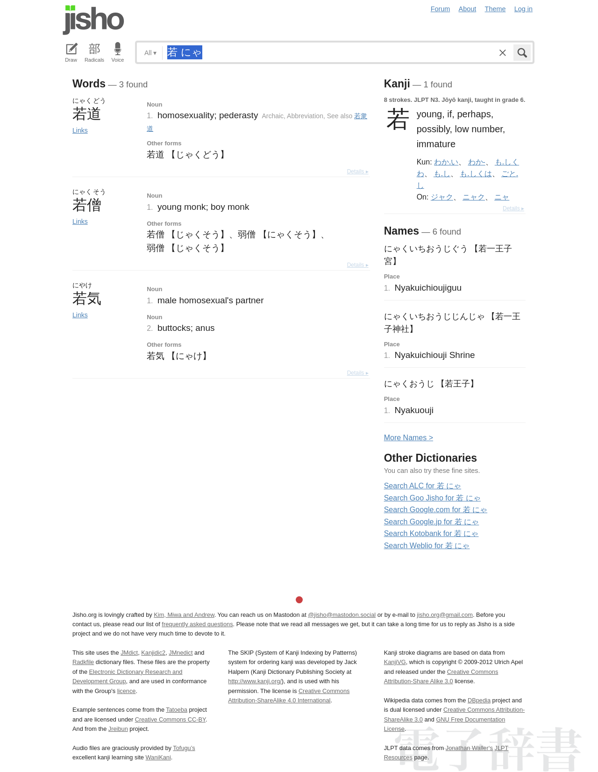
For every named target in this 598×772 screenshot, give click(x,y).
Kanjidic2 (153, 652)
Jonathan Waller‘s (469, 747)
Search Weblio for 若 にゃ (427, 546)
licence (126, 690)
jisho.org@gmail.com (445, 614)
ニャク (474, 197)
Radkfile (83, 661)
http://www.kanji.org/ (255, 681)
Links (80, 130)
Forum (440, 9)
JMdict (129, 652)
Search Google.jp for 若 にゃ (431, 522)
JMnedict (180, 652)
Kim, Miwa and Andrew (184, 614)
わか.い (446, 162)
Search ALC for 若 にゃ (422, 486)
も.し (442, 173)
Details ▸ (358, 171)
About (468, 9)
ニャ (501, 197)
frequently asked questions (197, 624)
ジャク (442, 197)
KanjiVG (395, 661)
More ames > (408, 438)
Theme (495, 9)
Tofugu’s (184, 747)
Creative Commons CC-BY (170, 719)
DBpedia (479, 700)
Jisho (93, 20)
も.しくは (475, 173)
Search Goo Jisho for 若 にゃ (432, 498)
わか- (476, 162)
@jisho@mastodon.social (342, 614)
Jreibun (118, 728)
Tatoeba (176, 709)
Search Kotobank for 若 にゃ (431, 533)
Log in (523, 9)
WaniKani (158, 757)
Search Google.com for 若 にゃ (435, 510)
